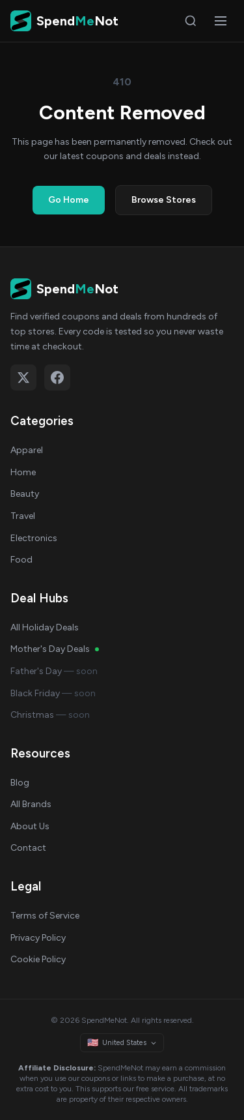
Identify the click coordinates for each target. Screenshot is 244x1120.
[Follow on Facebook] (57, 377)
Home (23, 472)
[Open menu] (221, 21)
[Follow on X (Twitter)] (23, 377)
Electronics (33, 538)
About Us (29, 826)
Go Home (68, 199)
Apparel (26, 450)
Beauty (24, 493)
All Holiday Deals (44, 627)
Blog (19, 782)
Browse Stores (163, 199)
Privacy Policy (38, 937)
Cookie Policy (38, 959)
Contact (28, 847)
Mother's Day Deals (54, 649)
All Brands (30, 804)
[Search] (190, 21)
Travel (22, 516)
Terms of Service (44, 915)
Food (21, 559)
